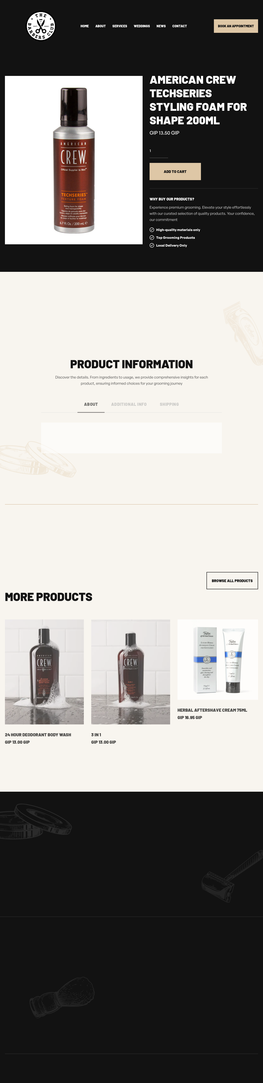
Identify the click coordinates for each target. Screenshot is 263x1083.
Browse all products (232, 583)
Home (85, 26)
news (161, 26)
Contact (179, 26)
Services (119, 26)
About (100, 26)
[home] (30, 26)
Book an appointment (236, 26)
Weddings (142, 26)
